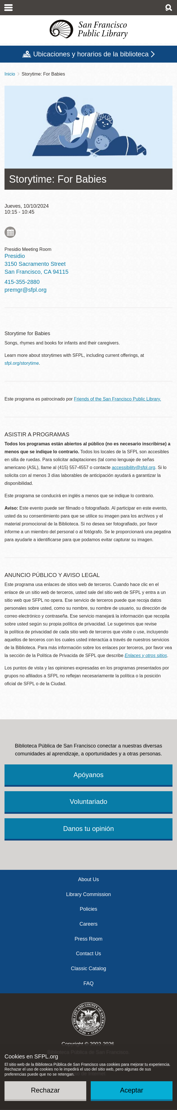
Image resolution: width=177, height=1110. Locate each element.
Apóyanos (89, 775)
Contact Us (88, 953)
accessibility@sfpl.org (133, 467)
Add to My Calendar (10, 232)
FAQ (88, 983)
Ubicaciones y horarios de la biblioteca (91, 54)
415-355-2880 (22, 282)
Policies (88, 909)
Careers (88, 924)
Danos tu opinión (88, 828)
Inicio (10, 74)
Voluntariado (88, 801)
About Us (88, 879)
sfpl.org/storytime (22, 363)
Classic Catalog (88, 968)
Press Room (88, 939)
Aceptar (131, 1090)
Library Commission (88, 894)
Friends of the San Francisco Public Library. (117, 399)
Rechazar (45, 1090)
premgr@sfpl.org (26, 290)
